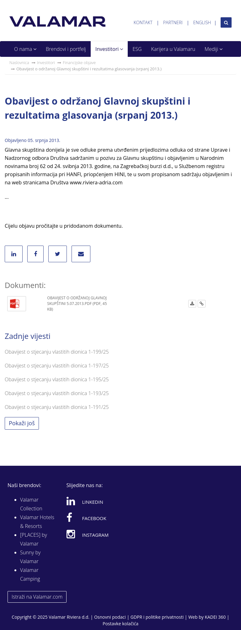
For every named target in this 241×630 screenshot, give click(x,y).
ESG (137, 49)
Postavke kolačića (120, 624)
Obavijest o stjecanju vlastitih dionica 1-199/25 (57, 351)
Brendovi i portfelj (66, 49)
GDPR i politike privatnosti (157, 617)
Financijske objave (79, 62)
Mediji (213, 49)
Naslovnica (19, 62)
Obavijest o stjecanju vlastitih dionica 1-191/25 (57, 407)
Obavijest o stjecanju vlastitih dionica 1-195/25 (57, 379)
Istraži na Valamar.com (37, 596)
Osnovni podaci (110, 617)
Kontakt (143, 22)
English (202, 22)
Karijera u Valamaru (173, 49)
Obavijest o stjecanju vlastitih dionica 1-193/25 (57, 393)
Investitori (109, 49)
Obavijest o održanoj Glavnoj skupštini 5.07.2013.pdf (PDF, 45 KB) (77, 303)
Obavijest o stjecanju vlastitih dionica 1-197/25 (57, 365)
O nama (25, 49)
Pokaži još (22, 423)
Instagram (88, 534)
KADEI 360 (215, 617)
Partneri (173, 22)
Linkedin (85, 501)
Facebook (86, 517)
